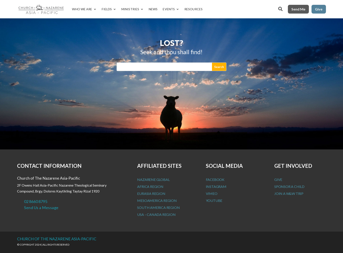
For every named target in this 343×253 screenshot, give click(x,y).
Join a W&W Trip (288, 193)
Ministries (130, 9)
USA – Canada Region (156, 214)
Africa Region (150, 186)
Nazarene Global (153, 179)
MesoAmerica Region (157, 200)
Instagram (216, 186)
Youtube (214, 200)
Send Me (298, 9)
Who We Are (82, 9)
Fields (107, 9)
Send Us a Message (41, 207)
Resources (193, 9)
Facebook (215, 179)
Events (169, 9)
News (153, 9)
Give (318, 9)
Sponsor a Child (289, 186)
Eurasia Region (151, 193)
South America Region (158, 207)
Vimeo (211, 193)
